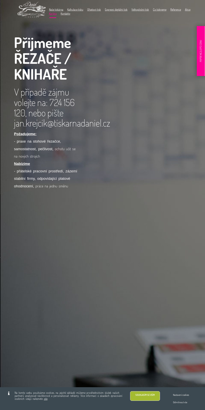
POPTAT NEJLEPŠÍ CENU (200, 51)
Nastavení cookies (181, 394)
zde (45, 398)
